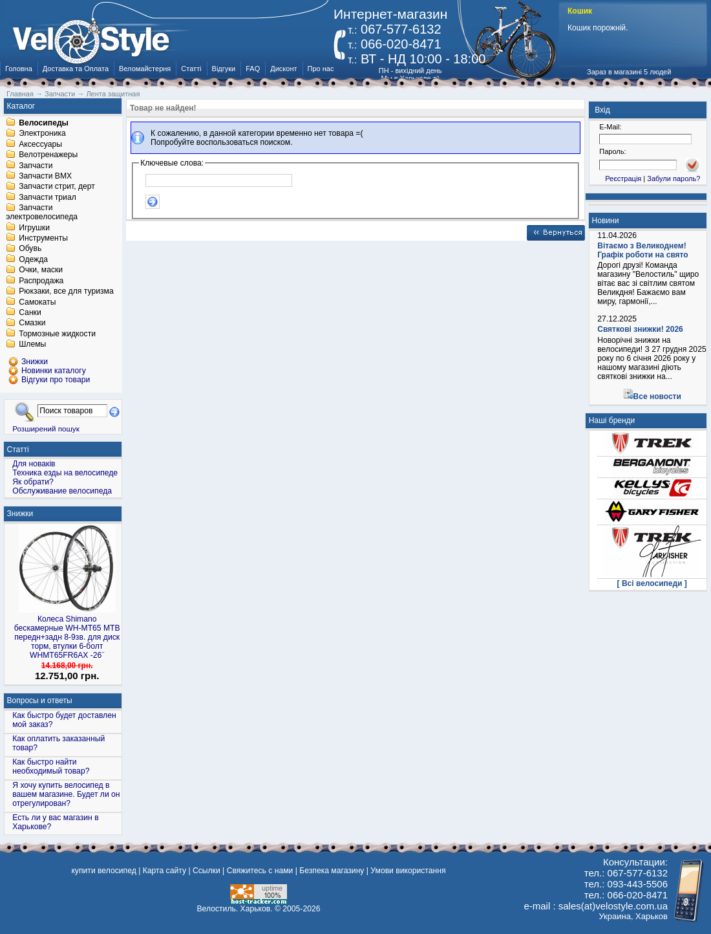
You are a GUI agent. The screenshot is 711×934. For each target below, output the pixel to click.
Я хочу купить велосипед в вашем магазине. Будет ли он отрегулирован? (66, 794)
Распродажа (41, 280)
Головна (18, 68)
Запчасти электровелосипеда (42, 213)
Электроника (42, 133)
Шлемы (32, 344)
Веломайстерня (145, 68)
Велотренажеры (48, 155)
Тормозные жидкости (57, 333)
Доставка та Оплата (76, 68)
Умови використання (407, 870)
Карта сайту (164, 870)
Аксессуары (40, 144)
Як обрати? (33, 481)
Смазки (32, 323)
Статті (191, 68)
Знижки (20, 513)
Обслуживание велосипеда (62, 490)
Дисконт (283, 68)
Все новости (657, 396)
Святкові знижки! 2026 (640, 329)
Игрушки (34, 227)
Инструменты (43, 238)
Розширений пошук (46, 428)
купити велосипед (103, 870)
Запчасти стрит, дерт (57, 186)
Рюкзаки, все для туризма (66, 291)
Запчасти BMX (45, 175)
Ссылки (206, 870)
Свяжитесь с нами (260, 870)
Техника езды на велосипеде (65, 472)
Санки (30, 312)
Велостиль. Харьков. (235, 908)
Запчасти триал (47, 197)
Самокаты (37, 302)
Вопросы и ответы (39, 700)
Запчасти (35, 165)
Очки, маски (41, 270)
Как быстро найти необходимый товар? (50, 766)
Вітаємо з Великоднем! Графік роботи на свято (642, 250)
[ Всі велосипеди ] (652, 583)
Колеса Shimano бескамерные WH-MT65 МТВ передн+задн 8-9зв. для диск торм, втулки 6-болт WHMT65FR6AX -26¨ (67, 637)
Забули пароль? (673, 178)
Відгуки (224, 68)
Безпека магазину (331, 870)
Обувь (30, 249)
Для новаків (33, 463)
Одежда (33, 259)
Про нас (321, 68)
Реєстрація (623, 178)
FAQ (253, 68)
